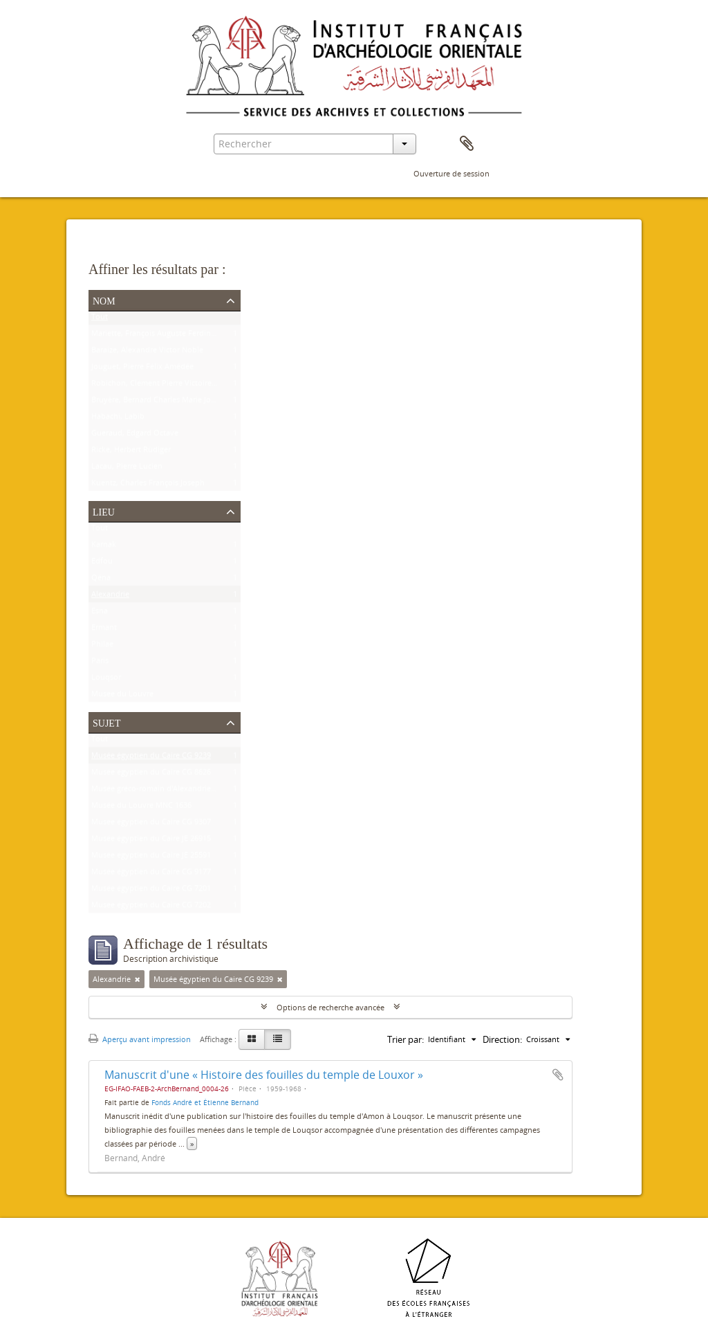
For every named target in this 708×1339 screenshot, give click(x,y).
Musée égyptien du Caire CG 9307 (151, 824)
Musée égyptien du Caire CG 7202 (151, 907)
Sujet (106, 721)
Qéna (101, 580)
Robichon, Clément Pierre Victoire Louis (162, 386)
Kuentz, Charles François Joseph (148, 485)
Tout (99, 319)
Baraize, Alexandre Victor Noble (147, 352)
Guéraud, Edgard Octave (134, 435)
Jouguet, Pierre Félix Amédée (142, 369)
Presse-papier (466, 144)
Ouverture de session (451, 173)
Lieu (104, 510)
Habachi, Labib (118, 419)
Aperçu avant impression (139, 1039)
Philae (102, 646)
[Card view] (252, 1039)
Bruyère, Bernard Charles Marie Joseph (159, 402)
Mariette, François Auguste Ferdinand (158, 336)
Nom (104, 299)
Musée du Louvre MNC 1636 (141, 808)
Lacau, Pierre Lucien (126, 469)
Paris (100, 663)
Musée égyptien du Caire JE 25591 (151, 858)
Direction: (502, 1039)
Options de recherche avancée (330, 1007)
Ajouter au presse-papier (558, 1075)
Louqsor (106, 680)
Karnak (103, 547)
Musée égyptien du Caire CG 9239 (151, 758)
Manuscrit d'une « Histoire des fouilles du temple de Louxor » (263, 1074)
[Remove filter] (137, 979)
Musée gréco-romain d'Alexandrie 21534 (162, 791)
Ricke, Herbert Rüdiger (131, 452)
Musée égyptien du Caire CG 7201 (151, 891)
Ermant (104, 630)
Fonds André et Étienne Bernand (205, 1102)
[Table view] (277, 1039)
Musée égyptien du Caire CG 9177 (151, 874)
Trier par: (405, 1039)
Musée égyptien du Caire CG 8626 (151, 774)
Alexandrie (110, 597)
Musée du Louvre (122, 696)
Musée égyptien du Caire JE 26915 (151, 841)
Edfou (102, 563)
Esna (99, 613)
